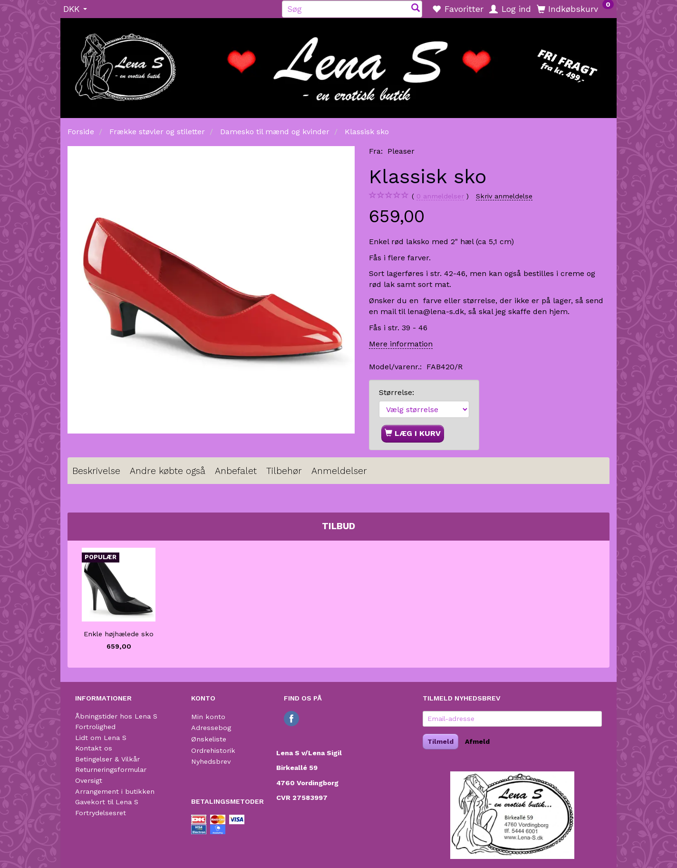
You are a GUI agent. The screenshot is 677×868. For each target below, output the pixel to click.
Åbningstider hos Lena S (116, 716)
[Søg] (415, 9)
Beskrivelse (96, 470)
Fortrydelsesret (100, 813)
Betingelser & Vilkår (107, 759)
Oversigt (88, 780)
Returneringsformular (110, 769)
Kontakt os (93, 748)
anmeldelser (440, 196)
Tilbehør (284, 470)
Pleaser (401, 151)
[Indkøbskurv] (575, 8)
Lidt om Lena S (100, 737)
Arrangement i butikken (115, 791)
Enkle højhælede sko (119, 634)
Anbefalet (236, 470)
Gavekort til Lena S (106, 802)
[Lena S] (338, 64)
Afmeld (477, 741)
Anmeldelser (339, 470)
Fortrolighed (95, 726)
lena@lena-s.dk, (436, 311)
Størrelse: (396, 392)
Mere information (401, 343)
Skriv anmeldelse (504, 196)
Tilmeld (440, 741)
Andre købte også (167, 470)
